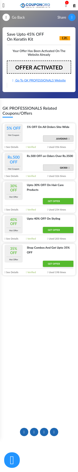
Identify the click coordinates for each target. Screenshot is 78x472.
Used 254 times (56, 209)
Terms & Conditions (57, 461)
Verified (31, 146)
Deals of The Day (39, 374)
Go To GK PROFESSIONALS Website (39, 80)
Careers (39, 409)
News (39, 331)
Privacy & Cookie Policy (23, 461)
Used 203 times (56, 238)
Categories (39, 345)
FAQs (39, 395)
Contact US (39, 402)
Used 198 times (56, 272)
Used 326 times (56, 176)
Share (66, 17)
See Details (11, 146)
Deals (38, 367)
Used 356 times (56, 146)
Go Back (13, 17)
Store (39, 338)
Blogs (39, 324)
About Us (39, 317)
